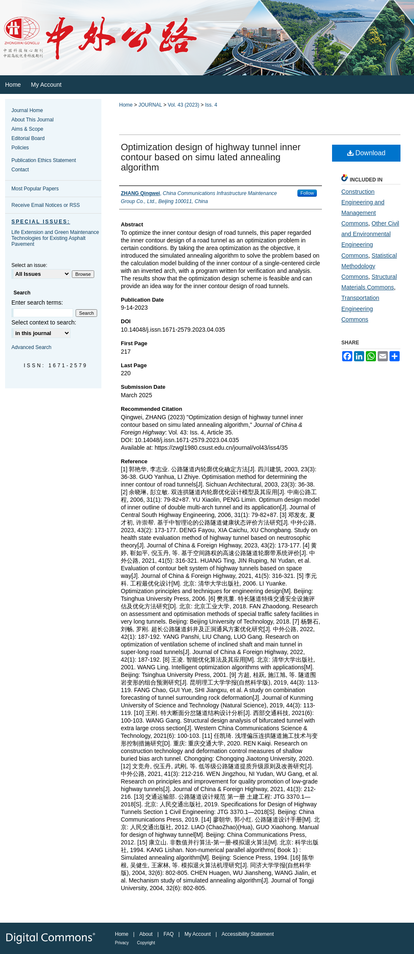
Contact (20, 170)
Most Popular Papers (35, 189)
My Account (198, 934)
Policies (20, 148)
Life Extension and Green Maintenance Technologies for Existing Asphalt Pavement (55, 238)
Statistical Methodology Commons (369, 266)
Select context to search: (43, 322)
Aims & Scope (27, 129)
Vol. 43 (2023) (183, 105)
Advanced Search (31, 347)
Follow (307, 192)
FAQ (168, 934)
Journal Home (27, 110)
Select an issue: (29, 265)
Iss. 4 (211, 105)
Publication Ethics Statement (43, 160)
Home (126, 105)
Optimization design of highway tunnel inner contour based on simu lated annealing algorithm (211, 157)
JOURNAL (150, 105)
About (146, 934)
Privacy (122, 942)
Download (366, 153)
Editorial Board (28, 138)
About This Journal (32, 120)
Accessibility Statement (248, 934)
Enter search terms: (37, 302)
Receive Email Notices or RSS (45, 205)
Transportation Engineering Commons (360, 308)
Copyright (146, 942)
